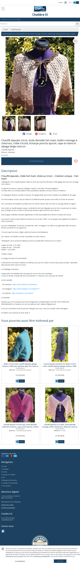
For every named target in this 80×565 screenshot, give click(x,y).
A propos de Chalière (8, 475)
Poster (53, 134)
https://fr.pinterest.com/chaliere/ (22, 293)
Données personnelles (8, 508)
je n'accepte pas (20, 561)
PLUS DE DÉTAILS (36, 161)
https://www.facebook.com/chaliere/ (25, 284)
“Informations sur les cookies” (14, 556)
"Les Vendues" (6, 486)
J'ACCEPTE (60, 561)
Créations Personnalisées (9, 483)
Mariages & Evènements (9, 480)
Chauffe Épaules (7, 149)
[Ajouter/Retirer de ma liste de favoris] (76, 161)
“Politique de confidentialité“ (41, 556)
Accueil (5, 29)
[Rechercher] (77, 23)
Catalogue (5, 469)
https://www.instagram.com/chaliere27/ (26, 289)
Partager (27, 134)
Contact (60, 2)
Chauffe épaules (16, 29)
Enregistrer (40, 134)
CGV (3, 477)
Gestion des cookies (7, 505)
